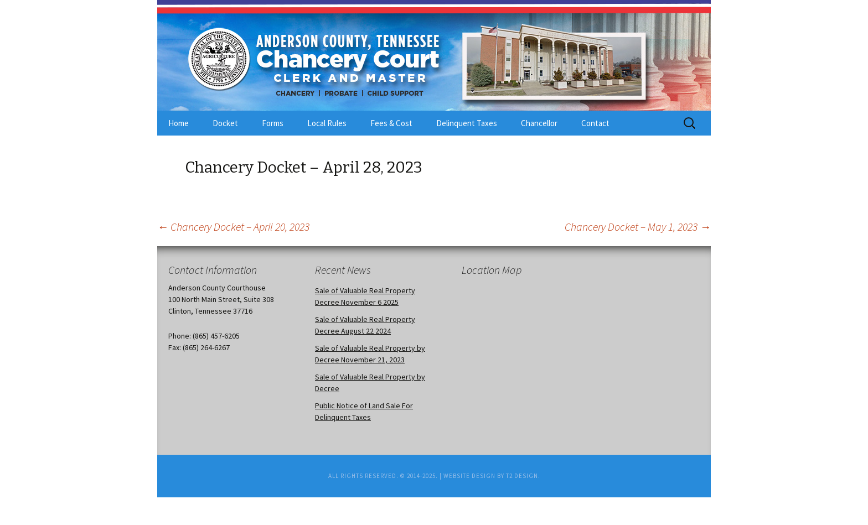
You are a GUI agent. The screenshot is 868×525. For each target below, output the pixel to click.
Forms (272, 123)
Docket (225, 123)
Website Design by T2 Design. (491, 476)
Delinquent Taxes (466, 123)
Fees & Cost (391, 123)
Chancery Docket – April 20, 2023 (233, 226)
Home (178, 123)
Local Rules (327, 123)
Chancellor (539, 123)
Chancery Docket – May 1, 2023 (638, 226)
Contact (595, 123)
